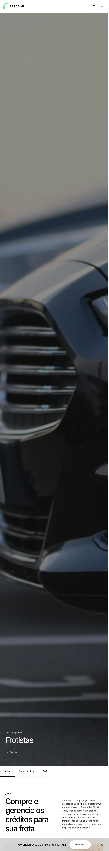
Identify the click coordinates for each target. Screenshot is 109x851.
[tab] (7, 771)
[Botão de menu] (101, 6)
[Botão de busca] (94, 6)
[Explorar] (11, 752)
